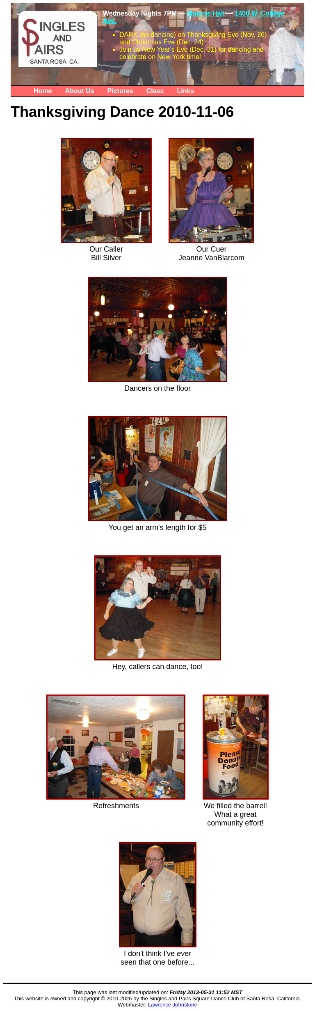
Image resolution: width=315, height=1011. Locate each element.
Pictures (120, 90)
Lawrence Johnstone (172, 1005)
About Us (79, 90)
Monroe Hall (206, 13)
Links (185, 90)
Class (155, 90)
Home (43, 90)
